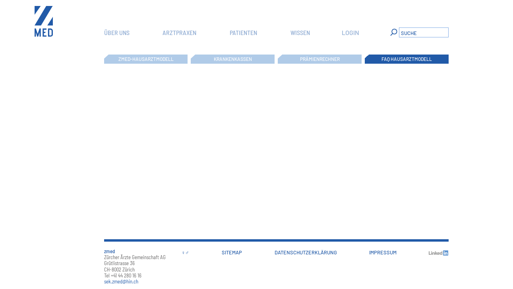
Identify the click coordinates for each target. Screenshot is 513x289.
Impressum (383, 252)
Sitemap (232, 252)
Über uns (117, 32)
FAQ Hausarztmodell (406, 59)
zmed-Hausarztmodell (146, 59)
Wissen (300, 32)
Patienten (243, 32)
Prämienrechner (320, 59)
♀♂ (185, 252)
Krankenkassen (233, 59)
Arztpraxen (179, 32)
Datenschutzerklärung (306, 252)
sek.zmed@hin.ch (121, 281)
